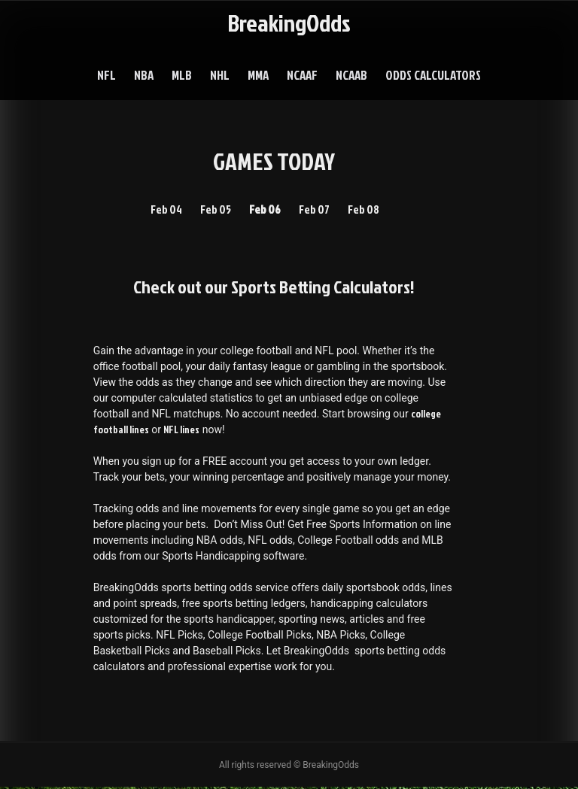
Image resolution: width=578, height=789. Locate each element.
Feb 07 (315, 210)
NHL (220, 74)
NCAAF (302, 74)
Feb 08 (367, 210)
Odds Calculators (433, 74)
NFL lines (182, 431)
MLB (182, 74)
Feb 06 (264, 210)
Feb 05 (213, 210)
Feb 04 (162, 210)
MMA (258, 74)
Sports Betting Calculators (320, 287)
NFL (106, 74)
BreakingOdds (289, 22)
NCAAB (351, 74)
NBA (144, 74)
